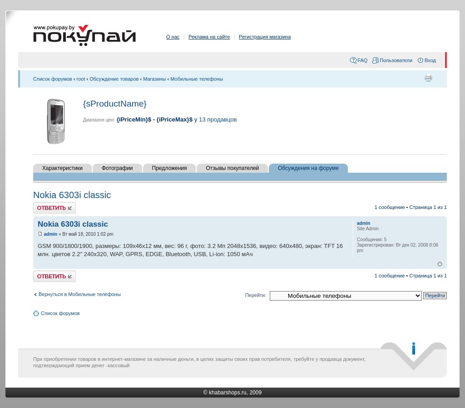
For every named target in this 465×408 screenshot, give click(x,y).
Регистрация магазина (265, 36)
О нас (172, 36)
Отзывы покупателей (232, 168)
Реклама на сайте (209, 36)
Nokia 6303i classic (72, 195)
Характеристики (62, 168)
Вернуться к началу (439, 264)
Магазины (154, 79)
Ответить (54, 208)
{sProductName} (115, 103)
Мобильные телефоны (196, 79)
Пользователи (396, 60)
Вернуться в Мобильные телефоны (80, 294)
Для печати (428, 77)
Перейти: (256, 295)
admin (50, 234)
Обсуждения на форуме (308, 168)
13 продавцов (218, 119)
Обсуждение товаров (114, 79)
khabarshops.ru (228, 392)
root (81, 79)
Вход (430, 60)
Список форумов (52, 79)
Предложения (169, 168)
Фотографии (117, 168)
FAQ (362, 60)
